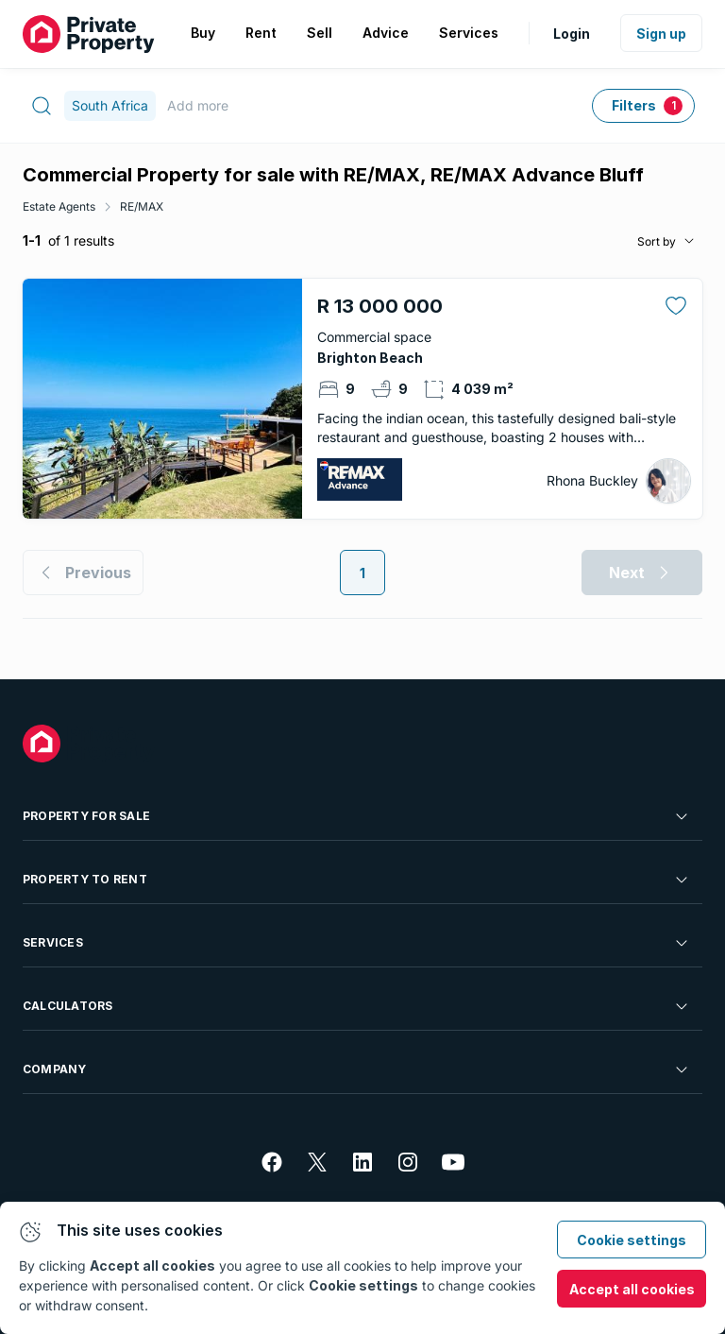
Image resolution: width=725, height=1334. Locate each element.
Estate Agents (59, 206)
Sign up (661, 34)
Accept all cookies (632, 1289)
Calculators (357, 1006)
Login (571, 34)
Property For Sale (357, 816)
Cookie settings (631, 1240)
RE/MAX (141, 206)
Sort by (656, 241)
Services (357, 942)
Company (357, 1069)
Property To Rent (357, 879)
